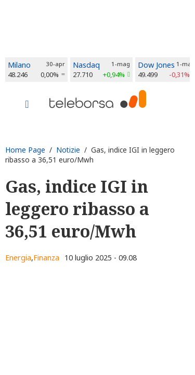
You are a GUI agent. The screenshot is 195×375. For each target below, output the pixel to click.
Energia (18, 257)
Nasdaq (86, 65)
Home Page (25, 150)
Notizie (68, 150)
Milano (19, 65)
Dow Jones (156, 65)
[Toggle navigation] (27, 105)
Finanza (46, 257)
